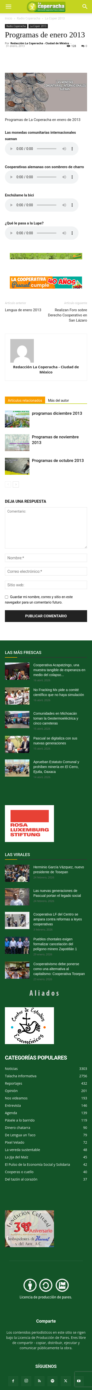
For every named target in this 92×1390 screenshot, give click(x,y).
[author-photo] (46, 351)
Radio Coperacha (28, 18)
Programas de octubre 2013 (58, 460)
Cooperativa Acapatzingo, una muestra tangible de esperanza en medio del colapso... (59, 670)
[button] (85, 6)
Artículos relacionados (25, 400)
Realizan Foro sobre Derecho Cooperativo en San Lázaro (67, 315)
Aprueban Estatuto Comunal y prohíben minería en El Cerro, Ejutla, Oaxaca (56, 767)
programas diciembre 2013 (57, 413)
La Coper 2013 (55, 18)
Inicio (8, 18)
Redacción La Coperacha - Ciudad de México (40, 43)
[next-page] (16, 484)
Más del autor (58, 400)
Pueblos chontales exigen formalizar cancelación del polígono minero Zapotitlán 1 (55, 944)
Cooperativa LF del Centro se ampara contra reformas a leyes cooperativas (57, 919)
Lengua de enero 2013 (23, 310)
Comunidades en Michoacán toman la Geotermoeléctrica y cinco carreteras (55, 718)
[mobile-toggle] (8, 6)
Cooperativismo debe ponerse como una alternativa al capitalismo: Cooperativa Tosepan (59, 969)
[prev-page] (8, 484)
